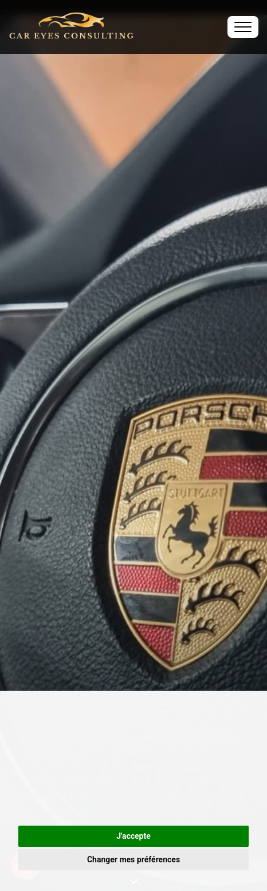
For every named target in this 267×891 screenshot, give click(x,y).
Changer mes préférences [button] (133, 859)
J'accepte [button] (133, 836)
